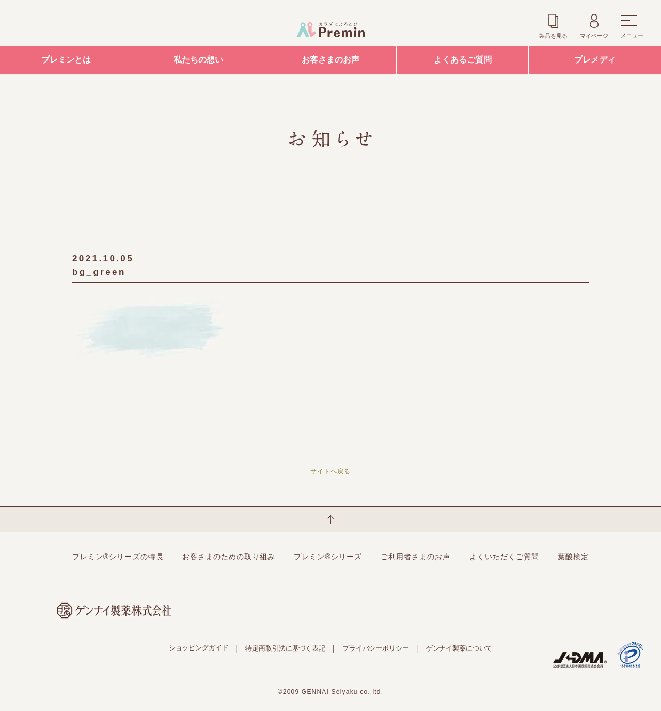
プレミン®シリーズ (328, 556)
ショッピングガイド (199, 648)
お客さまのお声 (330, 59)
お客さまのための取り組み (229, 556)
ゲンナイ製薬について (459, 648)
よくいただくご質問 (504, 556)
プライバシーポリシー (375, 648)
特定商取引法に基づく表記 (285, 648)
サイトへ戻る (330, 471)
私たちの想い (198, 59)
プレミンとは (66, 59)
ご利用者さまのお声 (415, 556)
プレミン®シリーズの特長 (118, 556)
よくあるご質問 (463, 59)
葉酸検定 (573, 556)
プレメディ (595, 59)
